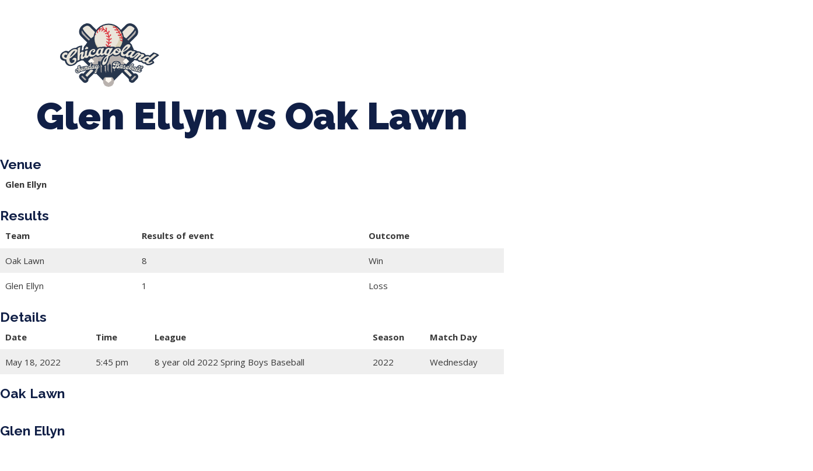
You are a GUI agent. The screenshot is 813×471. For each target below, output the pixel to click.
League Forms (331, 60)
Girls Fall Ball (689, 49)
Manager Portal (239, 61)
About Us (213, 49)
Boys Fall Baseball (589, 49)
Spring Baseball (300, 49)
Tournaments (397, 49)
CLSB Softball (489, 49)
